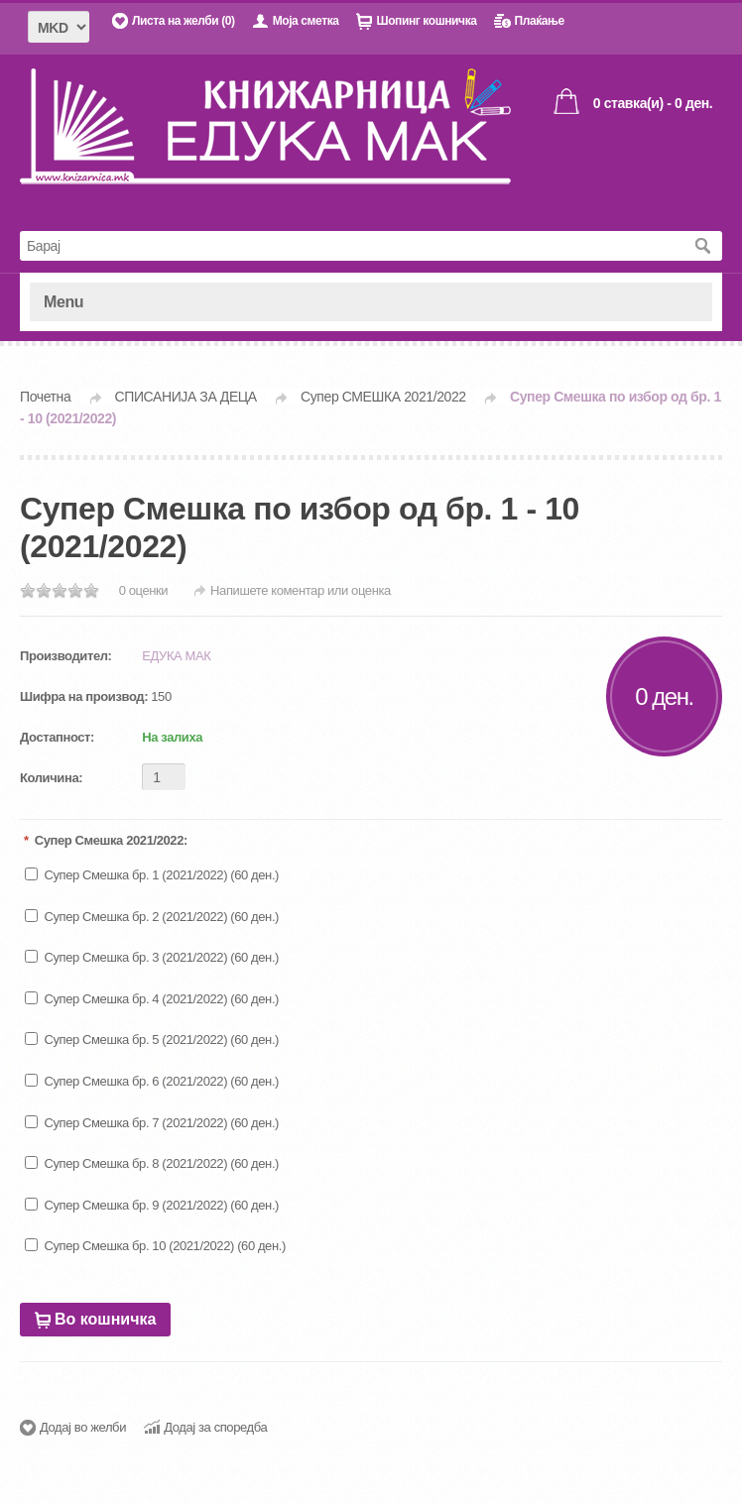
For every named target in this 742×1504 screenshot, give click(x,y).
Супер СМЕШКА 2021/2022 (383, 397)
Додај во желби (83, 1427)
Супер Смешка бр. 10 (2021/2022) (137, 1245)
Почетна (45, 397)
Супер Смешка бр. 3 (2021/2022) (134, 957)
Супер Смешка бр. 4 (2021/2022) (134, 998)
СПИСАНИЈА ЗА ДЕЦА (186, 397)
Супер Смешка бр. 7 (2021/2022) (134, 1122)
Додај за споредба (215, 1427)
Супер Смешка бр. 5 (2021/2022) (134, 1039)
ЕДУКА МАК (176, 655)
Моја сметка (306, 21)
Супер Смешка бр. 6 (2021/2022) (134, 1081)
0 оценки (144, 590)
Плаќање (538, 21)
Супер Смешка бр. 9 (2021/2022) (134, 1205)
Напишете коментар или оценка (301, 590)
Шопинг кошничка (426, 21)
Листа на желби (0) (183, 21)
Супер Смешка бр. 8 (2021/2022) (134, 1163)
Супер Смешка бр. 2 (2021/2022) (134, 916)
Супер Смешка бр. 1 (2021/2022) (134, 875)
